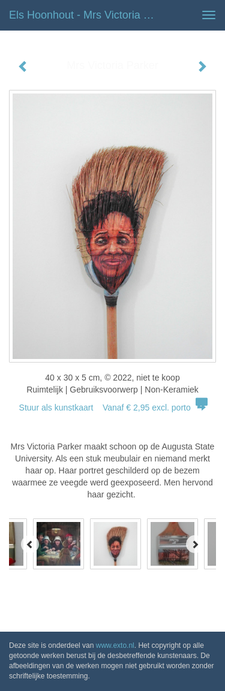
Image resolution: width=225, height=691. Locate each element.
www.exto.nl (115, 645)
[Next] (195, 544)
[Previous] (30, 544)
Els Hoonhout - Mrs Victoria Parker (86, 15)
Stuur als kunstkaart (112, 407)
